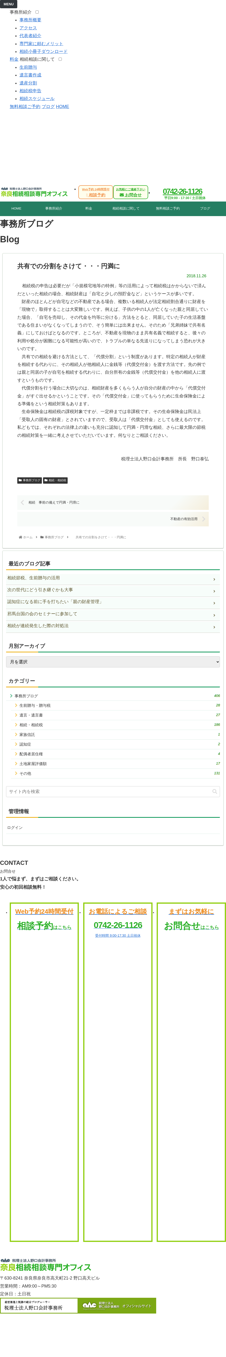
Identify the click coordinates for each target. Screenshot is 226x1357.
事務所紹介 (22, 12)
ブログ (48, 106)
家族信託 (120, 738)
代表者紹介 (30, 35)
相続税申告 (30, 90)
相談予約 (95, 192)
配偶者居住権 (120, 759)
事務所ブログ (29, 480)
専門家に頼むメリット (41, 43)
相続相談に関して (38, 59)
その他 (120, 780)
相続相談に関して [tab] (126, 208)
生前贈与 (28, 67)
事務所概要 (30, 19)
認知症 (120, 749)
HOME (62, 106)
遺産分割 (28, 83)
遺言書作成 (30, 75)
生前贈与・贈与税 (120, 707)
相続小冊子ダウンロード (43, 51)
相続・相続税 (55, 480)
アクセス (28, 27)
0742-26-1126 (182, 191)
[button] (214, 800)
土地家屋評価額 (120, 770)
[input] (113, 799)
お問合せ (130, 192)
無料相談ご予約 (25, 106)
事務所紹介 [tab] (53, 208)
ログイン (16, 836)
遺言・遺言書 (120, 717)
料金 (14, 59)
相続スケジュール (36, 98)
